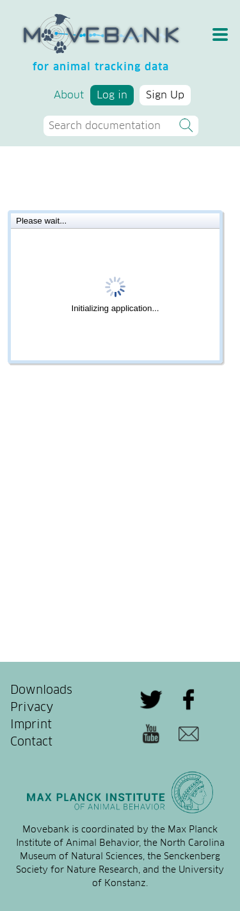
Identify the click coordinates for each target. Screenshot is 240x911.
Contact (31, 742)
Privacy (31, 708)
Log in (112, 95)
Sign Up (165, 95)
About (69, 95)
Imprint (31, 725)
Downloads (41, 690)
